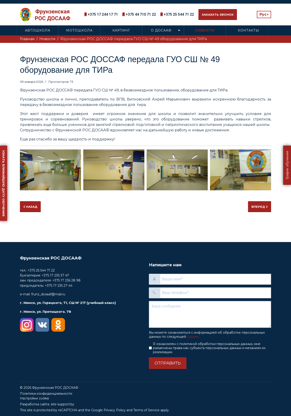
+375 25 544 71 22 (179, 14)
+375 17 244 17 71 (103, 14)
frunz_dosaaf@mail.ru (48, 294)
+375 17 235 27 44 (58, 286)
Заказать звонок (218, 14)
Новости (205, 30)
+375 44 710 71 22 (141, 14)
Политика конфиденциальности (46, 394)
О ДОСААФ (161, 30)
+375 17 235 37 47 (55, 275)
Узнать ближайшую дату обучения (3, 183)
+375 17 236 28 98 (66, 280)
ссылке (192, 337)
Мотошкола (79, 30)
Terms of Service (146, 410)
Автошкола (37, 30)
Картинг (121, 30)
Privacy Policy (115, 410)
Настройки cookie (34, 398)
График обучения (287, 165)
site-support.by (62, 404)
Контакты (248, 30)
